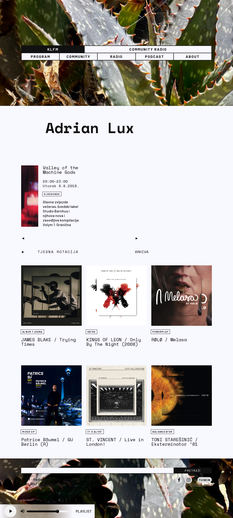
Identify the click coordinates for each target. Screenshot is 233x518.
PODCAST (154, 56)
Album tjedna (32, 331)
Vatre (91, 331)
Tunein (204, 479)
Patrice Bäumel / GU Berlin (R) (47, 441)
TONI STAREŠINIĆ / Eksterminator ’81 (174, 441)
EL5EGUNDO (52, 194)
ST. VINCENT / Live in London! (115, 441)
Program (40, 56)
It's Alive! (94, 431)
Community (78, 56)
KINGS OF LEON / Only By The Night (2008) (113, 341)
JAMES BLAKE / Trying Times (48, 341)
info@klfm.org (49, 484)
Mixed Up (28, 431)
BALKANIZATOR (162, 431)
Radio (116, 56)
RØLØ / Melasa (169, 339)
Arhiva (142, 251)
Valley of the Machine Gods (60, 169)
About (193, 56)
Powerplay (160, 331)
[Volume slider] (48, 511)
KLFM (52, 49)
